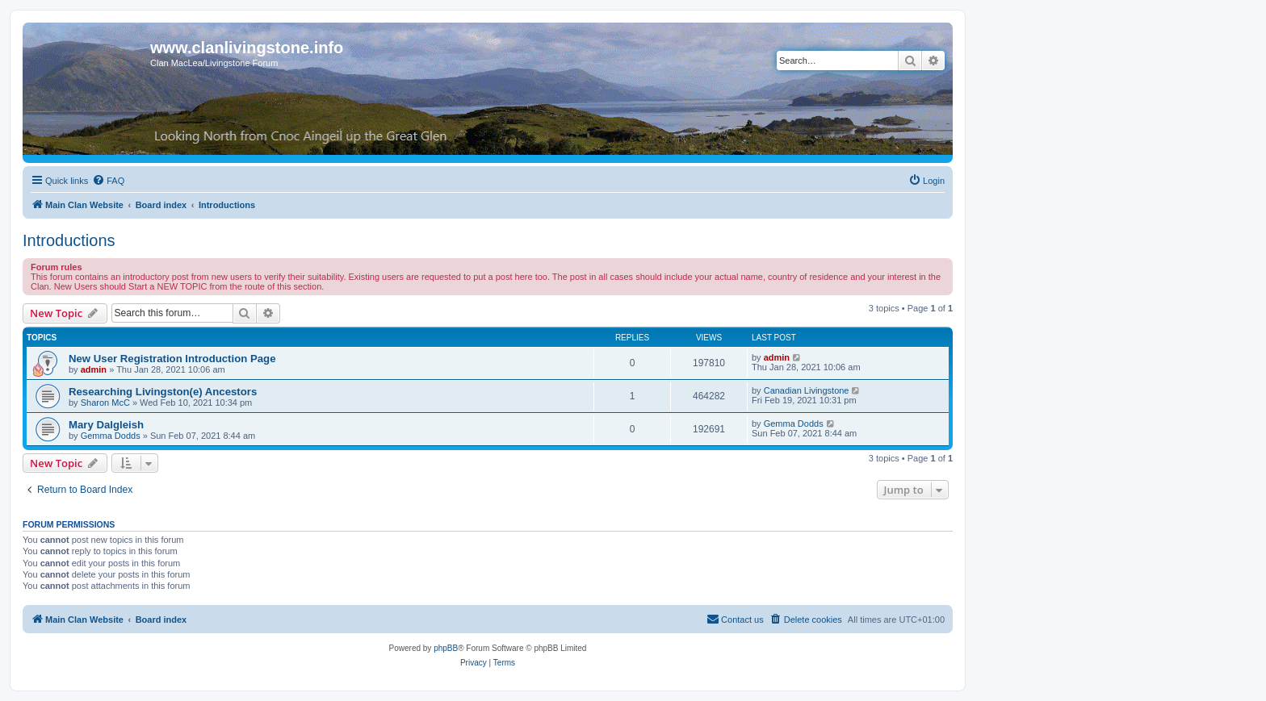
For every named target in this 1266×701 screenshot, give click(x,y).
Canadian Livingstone (806, 390)
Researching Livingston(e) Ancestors (163, 392)
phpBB (446, 648)
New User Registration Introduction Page (172, 359)
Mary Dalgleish (106, 425)
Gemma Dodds (110, 435)
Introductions (69, 240)
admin (94, 369)
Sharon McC (105, 402)
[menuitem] (108, 180)
